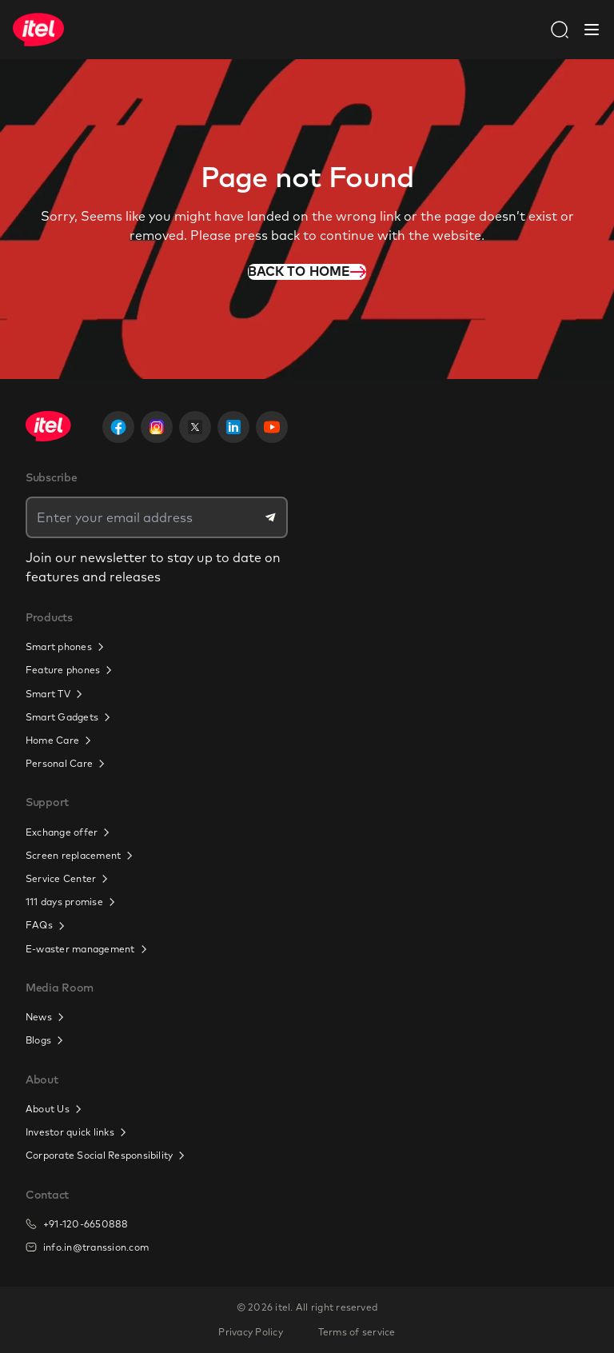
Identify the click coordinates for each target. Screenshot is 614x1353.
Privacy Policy (250, 1332)
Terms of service (357, 1332)
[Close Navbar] (591, 29)
